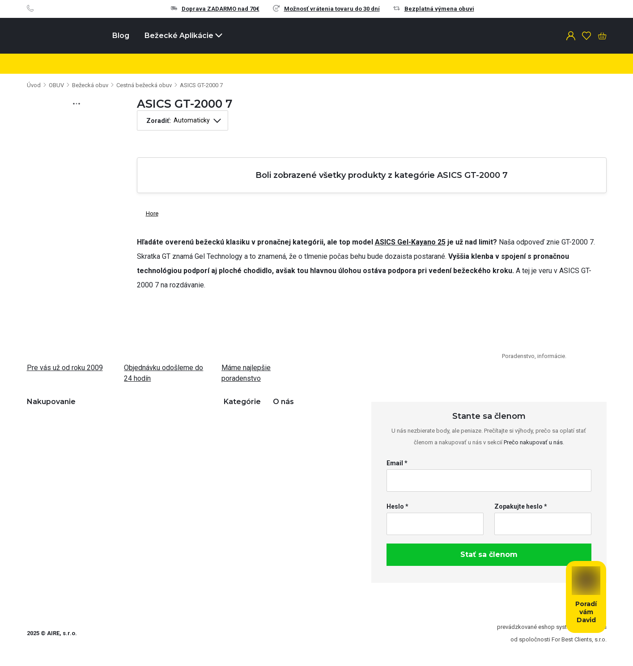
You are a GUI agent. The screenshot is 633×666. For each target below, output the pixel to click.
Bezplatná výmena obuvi (433, 8)
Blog (120, 35)
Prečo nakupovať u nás (533, 442)
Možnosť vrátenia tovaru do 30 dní (326, 8)
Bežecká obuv (90, 85)
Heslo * (397, 506)
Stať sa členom (489, 554)
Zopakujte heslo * (520, 506)
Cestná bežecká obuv (144, 85)
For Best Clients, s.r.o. (579, 639)
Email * (397, 463)
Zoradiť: (158, 120)
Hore (147, 212)
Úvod (34, 85)
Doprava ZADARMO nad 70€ (214, 8)
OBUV (56, 85)
